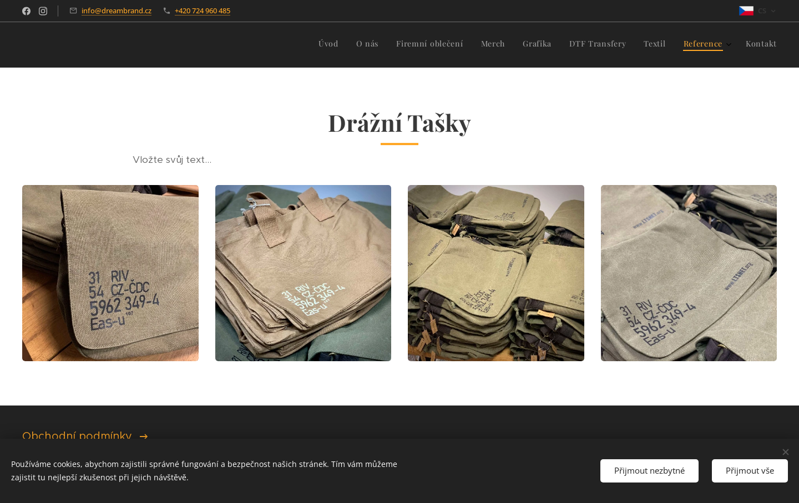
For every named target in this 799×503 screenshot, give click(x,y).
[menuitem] (632, 45)
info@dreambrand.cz (116, 11)
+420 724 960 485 (202, 11)
